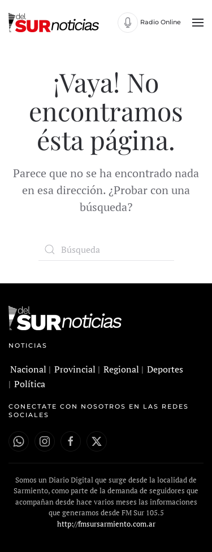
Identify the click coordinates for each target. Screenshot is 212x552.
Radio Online (160, 22)
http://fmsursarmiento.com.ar (106, 524)
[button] (198, 22)
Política (29, 384)
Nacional (28, 369)
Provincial (75, 369)
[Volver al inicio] (55, 22)
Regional (121, 369)
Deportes (165, 369)
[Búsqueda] (106, 249)
